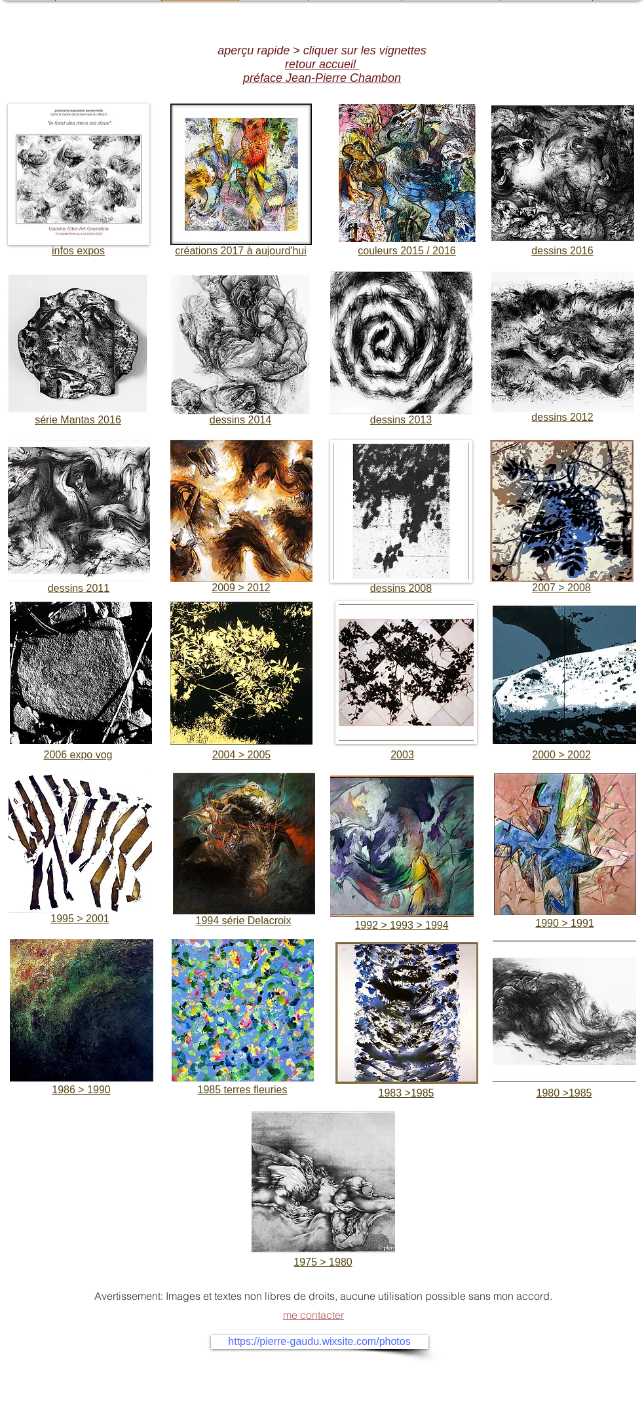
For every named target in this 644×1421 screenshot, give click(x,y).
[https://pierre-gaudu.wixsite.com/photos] (319, 1342)
